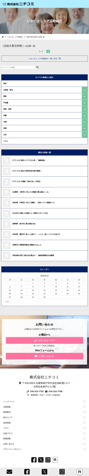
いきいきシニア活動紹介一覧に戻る (44, 58)
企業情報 (7, 407)
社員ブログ (7, 433)
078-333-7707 (44, 340)
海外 (5, 83)
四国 (5, 128)
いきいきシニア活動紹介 (15, 37)
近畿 (5, 115)
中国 (5, 122)
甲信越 (5, 103)
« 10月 (6, 302)
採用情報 (7, 423)
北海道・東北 (8, 90)
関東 (5, 96)
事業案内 (7, 412)
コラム (5, 141)
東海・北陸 (7, 109)
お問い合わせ (44, 356)
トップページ (8, 401)
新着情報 (7, 438)
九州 (5, 135)
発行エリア (7, 417)
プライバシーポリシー (12, 449)
